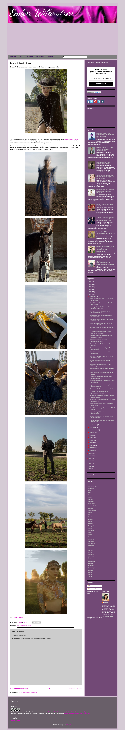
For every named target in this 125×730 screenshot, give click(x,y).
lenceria (90, 537)
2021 (90, 294)
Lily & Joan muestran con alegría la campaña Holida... (101, 385)
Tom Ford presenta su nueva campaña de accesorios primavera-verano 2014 (105, 219)
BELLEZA (50, 57)
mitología (91, 545)
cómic (90, 512)
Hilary (106, 602)
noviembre (93, 425)
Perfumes (91, 559)
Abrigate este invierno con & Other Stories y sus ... (100, 365)
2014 (90, 466)
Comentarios (92, 589)
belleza (90, 495)
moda (29, 625)
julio (91, 435)
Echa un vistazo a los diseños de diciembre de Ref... (100, 340)
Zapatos (90, 576)
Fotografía (91, 526)
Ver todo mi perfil (107, 616)
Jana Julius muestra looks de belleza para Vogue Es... (101, 404)
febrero (92, 447)
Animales (91, 488)
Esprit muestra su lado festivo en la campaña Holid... (101, 324)
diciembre (93, 296)
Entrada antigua (75, 689)
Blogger (68, 724)
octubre (92, 427)
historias (91, 530)
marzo (92, 445)
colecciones (92, 510)
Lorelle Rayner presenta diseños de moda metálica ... (101, 377)
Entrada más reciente (19, 689)
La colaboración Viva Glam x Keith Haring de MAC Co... (100, 332)
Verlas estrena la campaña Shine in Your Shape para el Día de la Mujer (105, 176)
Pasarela (91, 554)
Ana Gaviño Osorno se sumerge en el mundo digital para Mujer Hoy (105, 134)
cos (89, 514)
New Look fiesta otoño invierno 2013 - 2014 (103, 163)
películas (91, 557)
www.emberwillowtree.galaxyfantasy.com (76, 713)
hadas (90, 528)
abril (91, 442)
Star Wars (91, 565)
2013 (90, 468)
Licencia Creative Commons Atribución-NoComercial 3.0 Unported (68, 712)
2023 (90, 289)
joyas (89, 532)
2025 (90, 284)
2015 (90, 463)
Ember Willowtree (41, 13)
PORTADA (13, 57)
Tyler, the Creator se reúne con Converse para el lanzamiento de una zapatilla (105, 262)
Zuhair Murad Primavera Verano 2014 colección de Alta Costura (105, 233)
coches (90, 508)
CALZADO (30, 57)
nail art (90, 550)
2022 (90, 292)
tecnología (91, 568)
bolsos (90, 497)
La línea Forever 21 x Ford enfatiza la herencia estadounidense (104, 149)
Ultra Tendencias (18, 617)
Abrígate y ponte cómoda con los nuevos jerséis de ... (100, 311)
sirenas (90, 563)
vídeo (90, 574)
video (90, 572)
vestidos (90, 570)
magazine (24, 625)
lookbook (91, 539)
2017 (90, 461)
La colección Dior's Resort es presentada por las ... (99, 392)
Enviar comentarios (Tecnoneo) (28, 692)
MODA (21, 57)
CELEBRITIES (40, 57)
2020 (90, 453)
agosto (92, 432)
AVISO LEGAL (15, 720)
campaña (91, 501)
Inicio (48, 689)
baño (89, 492)
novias (90, 552)
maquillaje (91, 543)
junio (92, 437)
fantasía (90, 523)
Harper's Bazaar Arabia (71, 139)
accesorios (91, 484)
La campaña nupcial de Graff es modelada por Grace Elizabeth (105, 191)
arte (89, 490)
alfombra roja (92, 486)
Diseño (18, 625)
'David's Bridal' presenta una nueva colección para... (101, 336)
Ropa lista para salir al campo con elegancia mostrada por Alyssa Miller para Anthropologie (105, 249)
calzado (90, 499)
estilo (90, 521)
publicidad (91, 561)
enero (92, 450)
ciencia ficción (92, 506)
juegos (90, 534)
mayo (92, 440)
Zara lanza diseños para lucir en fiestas (102, 389)
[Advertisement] (62, 40)
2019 (90, 456)
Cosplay (90, 517)
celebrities (91, 503)
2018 (90, 458)
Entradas (91, 586)
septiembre (94, 430)
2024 (90, 286)
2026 (90, 281)
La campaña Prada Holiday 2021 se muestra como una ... (100, 307)
